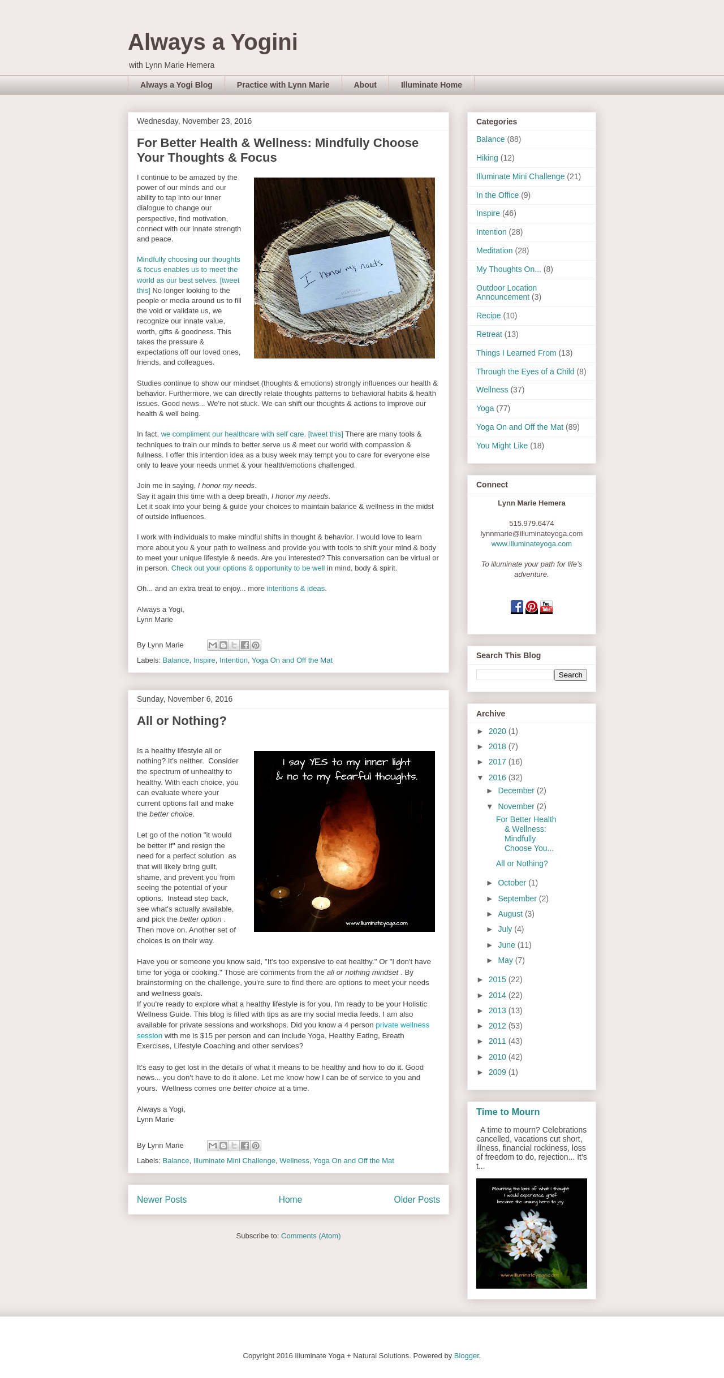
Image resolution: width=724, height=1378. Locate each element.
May (506, 960)
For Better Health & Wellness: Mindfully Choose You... (526, 833)
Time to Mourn (508, 1112)
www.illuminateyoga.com (532, 543)
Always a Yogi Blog (176, 84)
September (518, 898)
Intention (233, 660)
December (517, 790)
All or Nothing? (182, 721)
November (517, 806)
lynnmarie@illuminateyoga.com (532, 533)
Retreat (489, 334)
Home (291, 1199)
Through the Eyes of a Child (525, 371)
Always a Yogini (213, 41)
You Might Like (502, 445)
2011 (498, 1041)
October (513, 882)
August (511, 913)
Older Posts (417, 1199)
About (365, 84)
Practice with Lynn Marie (283, 84)
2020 (498, 731)
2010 (498, 1056)
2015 (498, 979)
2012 (498, 1025)
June (507, 944)
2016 (498, 777)
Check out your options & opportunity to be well (248, 568)
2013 (498, 1010)
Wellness (294, 1160)
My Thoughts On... (508, 269)
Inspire (204, 660)
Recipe (488, 315)
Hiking (487, 157)
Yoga (485, 408)
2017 (498, 761)
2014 (498, 995)
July (506, 929)
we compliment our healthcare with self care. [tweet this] (252, 434)
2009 (498, 1072)
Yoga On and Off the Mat (292, 660)
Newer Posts (162, 1199)
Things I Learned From (516, 352)
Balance (176, 660)
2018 (498, 746)
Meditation (494, 250)
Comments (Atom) (311, 1236)
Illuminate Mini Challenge (234, 1160)
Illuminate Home (431, 84)
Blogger (466, 1355)
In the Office (497, 195)
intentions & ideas (296, 588)
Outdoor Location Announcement (506, 292)
